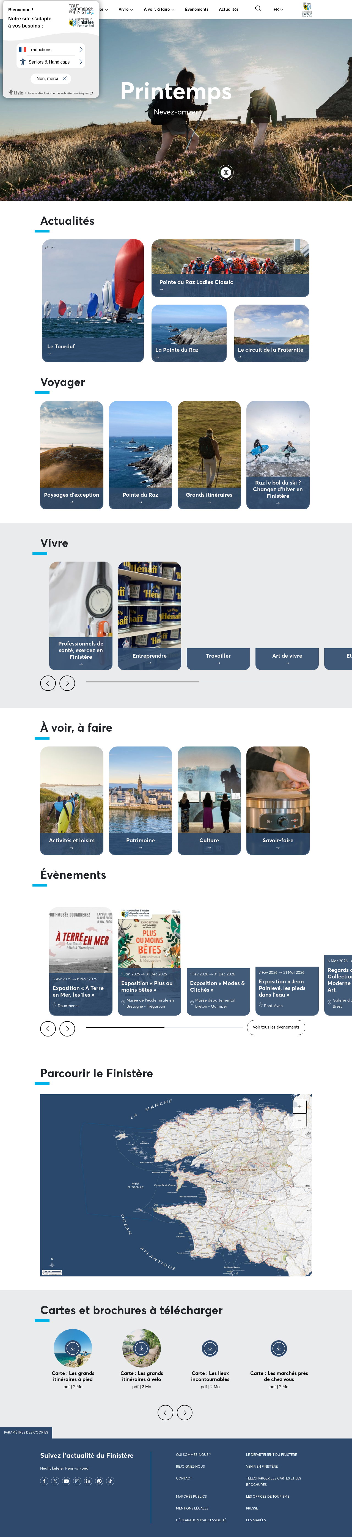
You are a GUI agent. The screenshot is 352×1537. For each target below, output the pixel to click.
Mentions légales (192, 1508)
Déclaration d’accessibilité (201, 1520)
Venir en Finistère (262, 1466)
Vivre (123, 9)
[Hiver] (193, 172)
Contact (184, 1478)
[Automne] (159, 172)
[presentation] (166, 1416)
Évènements (196, 9)
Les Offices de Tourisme (267, 1496)
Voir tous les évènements (276, 1027)
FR (276, 9)
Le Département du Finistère (271, 1455)
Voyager (95, 9)
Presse (252, 1508)
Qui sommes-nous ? (193, 1455)
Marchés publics (191, 1496)
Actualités (228, 9)
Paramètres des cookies (26, 1432)
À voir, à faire (157, 9)
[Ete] (125, 172)
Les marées (256, 1520)
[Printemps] (227, 172)
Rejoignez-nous (190, 1466)
